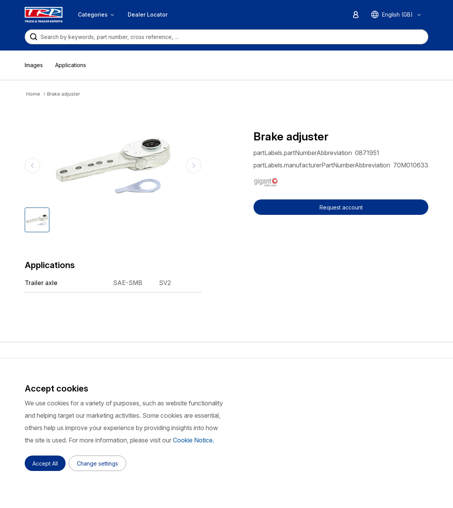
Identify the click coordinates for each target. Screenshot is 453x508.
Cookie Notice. (193, 440)
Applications (70, 65)
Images (34, 65)
